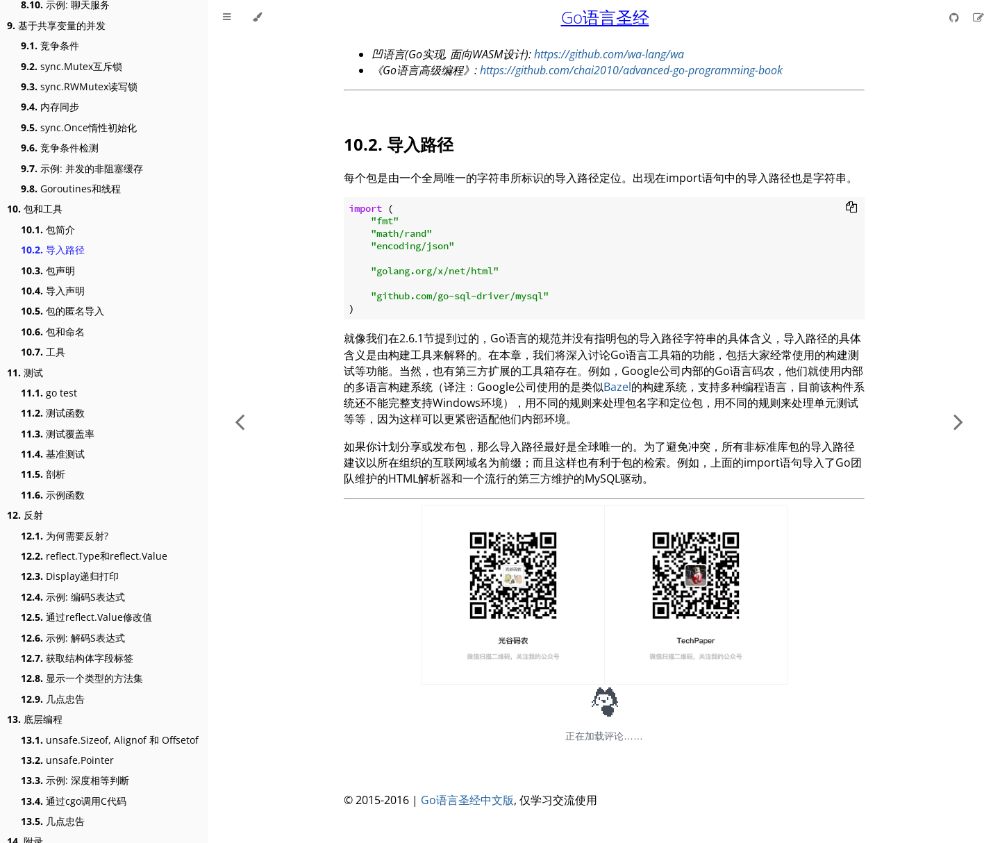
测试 (25, 372)
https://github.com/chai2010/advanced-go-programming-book (631, 70)
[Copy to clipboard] (851, 208)
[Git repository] (955, 17)
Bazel (617, 386)
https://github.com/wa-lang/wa (609, 54)
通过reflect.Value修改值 (86, 617)
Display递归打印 (70, 576)
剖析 (43, 474)
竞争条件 (50, 45)
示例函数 (53, 494)
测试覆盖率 (57, 433)
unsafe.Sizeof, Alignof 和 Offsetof (110, 739)
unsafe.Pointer (67, 760)
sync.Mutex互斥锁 (71, 66)
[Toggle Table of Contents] (227, 17)
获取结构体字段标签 (77, 658)
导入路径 (53, 249)
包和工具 (34, 208)
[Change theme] (257, 17)
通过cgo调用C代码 (73, 801)
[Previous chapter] (239, 421)
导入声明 (53, 290)
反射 (25, 514)
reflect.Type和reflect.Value (94, 555)
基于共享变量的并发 (56, 25)
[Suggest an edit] (978, 17)
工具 (43, 351)
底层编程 (34, 719)
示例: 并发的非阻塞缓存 (82, 168)
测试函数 (53, 412)
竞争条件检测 (60, 147)
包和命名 (53, 331)
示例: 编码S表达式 (73, 596)
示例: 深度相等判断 (75, 780)
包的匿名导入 (62, 310)
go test (49, 392)
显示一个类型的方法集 (82, 678)
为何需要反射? (64, 535)
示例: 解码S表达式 (73, 637)
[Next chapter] (958, 421)
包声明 (48, 270)
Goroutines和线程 (71, 188)
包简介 (48, 229)
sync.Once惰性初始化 (79, 127)
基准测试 (53, 453)
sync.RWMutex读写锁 (79, 86)
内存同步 (50, 106)
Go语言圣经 (605, 17)
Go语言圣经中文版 (467, 800)
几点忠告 (53, 699)
